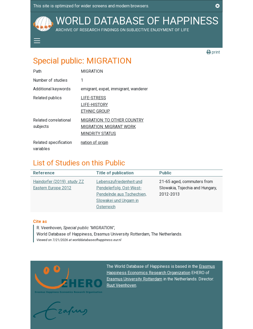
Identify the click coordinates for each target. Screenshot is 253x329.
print (213, 52)
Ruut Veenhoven (121, 285)
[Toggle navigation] (37, 41)
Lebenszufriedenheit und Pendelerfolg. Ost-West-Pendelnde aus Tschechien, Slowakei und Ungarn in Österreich (121, 194)
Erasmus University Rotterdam (134, 278)
